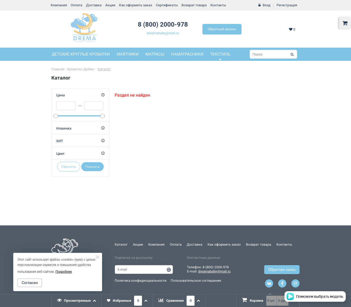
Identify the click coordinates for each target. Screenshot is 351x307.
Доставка (94, 5)
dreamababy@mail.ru (162, 33)
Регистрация (287, 5)
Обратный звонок (222, 29)
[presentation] (77, 300)
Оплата (76, 5)
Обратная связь (282, 270)
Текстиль (220, 54)
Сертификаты (167, 5)
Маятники (128, 54)
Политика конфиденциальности (141, 281)
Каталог (104, 69)
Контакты (218, 5)
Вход (266, 5)
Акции (110, 5)
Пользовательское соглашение (196, 281)
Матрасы (154, 54)
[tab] (77, 300)
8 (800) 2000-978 (163, 24)
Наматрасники (187, 54)
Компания (59, 5)
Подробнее (63, 272)
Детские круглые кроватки (81, 54)
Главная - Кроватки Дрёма (72, 69)
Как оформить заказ (135, 5)
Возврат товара (194, 5)
